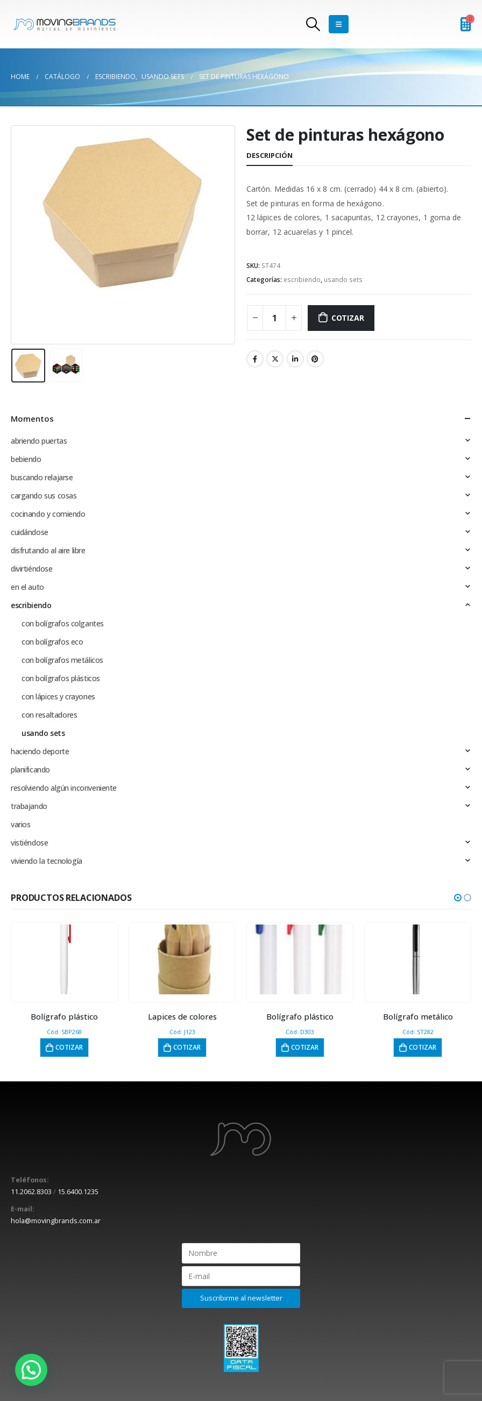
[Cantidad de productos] (274, 318)
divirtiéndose (32, 569)
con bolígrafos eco (52, 642)
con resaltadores (49, 715)
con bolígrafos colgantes (63, 623)
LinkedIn (295, 358)
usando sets (343, 279)
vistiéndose (29, 842)
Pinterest (315, 358)
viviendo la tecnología (46, 861)
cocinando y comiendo (48, 514)
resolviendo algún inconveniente (64, 788)
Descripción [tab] (269, 155)
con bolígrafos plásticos (61, 678)
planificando (30, 769)
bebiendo (26, 459)
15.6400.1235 (78, 1191)
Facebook (255, 358)
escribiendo (302, 279)
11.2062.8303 (31, 1191)
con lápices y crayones (58, 696)
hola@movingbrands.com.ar (56, 1220)
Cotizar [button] (69, 1047)
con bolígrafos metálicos (62, 660)
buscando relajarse (42, 477)
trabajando (29, 806)
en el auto (27, 587)
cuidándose (29, 532)
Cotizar (347, 318)
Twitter (274, 358)
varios (20, 824)
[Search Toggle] (313, 24)
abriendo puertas (39, 441)
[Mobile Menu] (339, 24)
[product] (64, 959)
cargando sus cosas (43, 495)
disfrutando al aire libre (48, 550)
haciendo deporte (40, 751)
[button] (458, 897)
